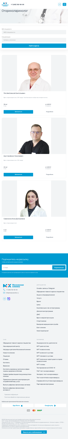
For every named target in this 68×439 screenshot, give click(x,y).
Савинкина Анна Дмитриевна (14, 219)
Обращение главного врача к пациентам (50, 292)
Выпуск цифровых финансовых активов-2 (13, 389)
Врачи (39, 301)
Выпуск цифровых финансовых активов (16, 385)
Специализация (6, 37)
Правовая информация (11, 394)
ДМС (38, 314)
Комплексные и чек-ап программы (48, 308)
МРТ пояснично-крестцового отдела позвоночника (49, 360)
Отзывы (5, 359)
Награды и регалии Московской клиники (17, 349)
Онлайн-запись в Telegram (46, 288)
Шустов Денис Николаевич (13, 156)
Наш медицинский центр (11, 346)
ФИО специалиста (6, 29)
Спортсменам (41, 321)
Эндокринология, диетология (47, 343)
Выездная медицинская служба (47, 324)
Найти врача (34, 45)
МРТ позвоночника (43, 349)
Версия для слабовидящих (34, 432)
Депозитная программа (45, 311)
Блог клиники (41, 327)
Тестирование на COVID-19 (46, 368)
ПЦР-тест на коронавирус (46, 371)
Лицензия (6, 356)
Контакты (6, 363)
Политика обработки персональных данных (17, 397)
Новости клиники (9, 353)
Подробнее (49, 111)
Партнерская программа (45, 384)
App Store (18, 405)
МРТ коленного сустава (45, 353)
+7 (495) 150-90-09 (17, 4)
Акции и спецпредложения (46, 295)
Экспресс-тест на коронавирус (47, 374)
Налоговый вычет (43, 331)
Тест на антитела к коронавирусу (48, 378)
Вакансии (6, 366)
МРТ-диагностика (43, 346)
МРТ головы (41, 364)
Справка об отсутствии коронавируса (50, 381)
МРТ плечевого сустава (45, 356)
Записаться (18, 111)
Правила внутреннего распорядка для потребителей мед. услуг (16, 380)
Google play (50, 405)
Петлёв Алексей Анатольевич (14, 93)
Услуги (39, 298)
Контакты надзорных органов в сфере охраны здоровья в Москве (16, 370)
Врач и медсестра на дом (45, 318)
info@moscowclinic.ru (11, 293)
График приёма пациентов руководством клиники (17, 375)
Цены (38, 305)
